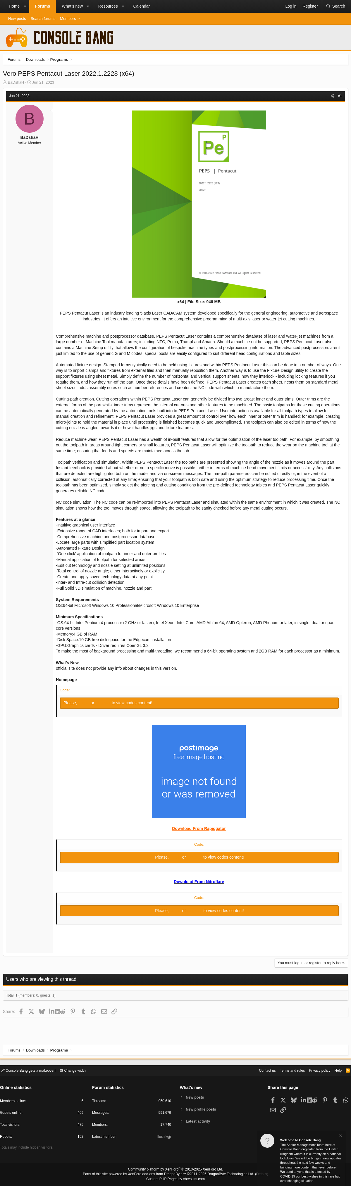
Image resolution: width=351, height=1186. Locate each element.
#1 (338, 97)
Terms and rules (285, 1070)
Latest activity (199, 1122)
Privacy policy (314, 1070)
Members (68, 18)
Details (254, 1174)
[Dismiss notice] (340, 1136)
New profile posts (202, 1109)
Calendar (141, 6)
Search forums (43, 18)
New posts (17, 18)
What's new (72, 6)
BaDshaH (17, 84)
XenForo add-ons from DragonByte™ (158, 1174)
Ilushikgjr (163, 1137)
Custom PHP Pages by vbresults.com (175, 1179)
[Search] (335, 6)
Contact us (258, 1070)
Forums (42, 6)
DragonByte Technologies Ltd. (226, 1174)
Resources (108, 6)
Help (334, 1070)
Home (14, 6)
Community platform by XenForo (175, 1170)
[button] (24, 6)
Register (105, 710)
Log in (86, 710)
